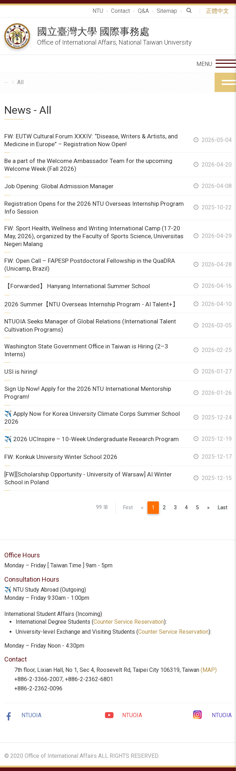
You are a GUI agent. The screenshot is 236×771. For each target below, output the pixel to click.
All (20, 82)
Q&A (143, 10)
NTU (97, 10)
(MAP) (209, 670)
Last (222, 508)
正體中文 (219, 10)
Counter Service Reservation (129, 621)
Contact (120, 10)
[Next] (208, 507)
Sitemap (166, 10)
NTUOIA (31, 715)
